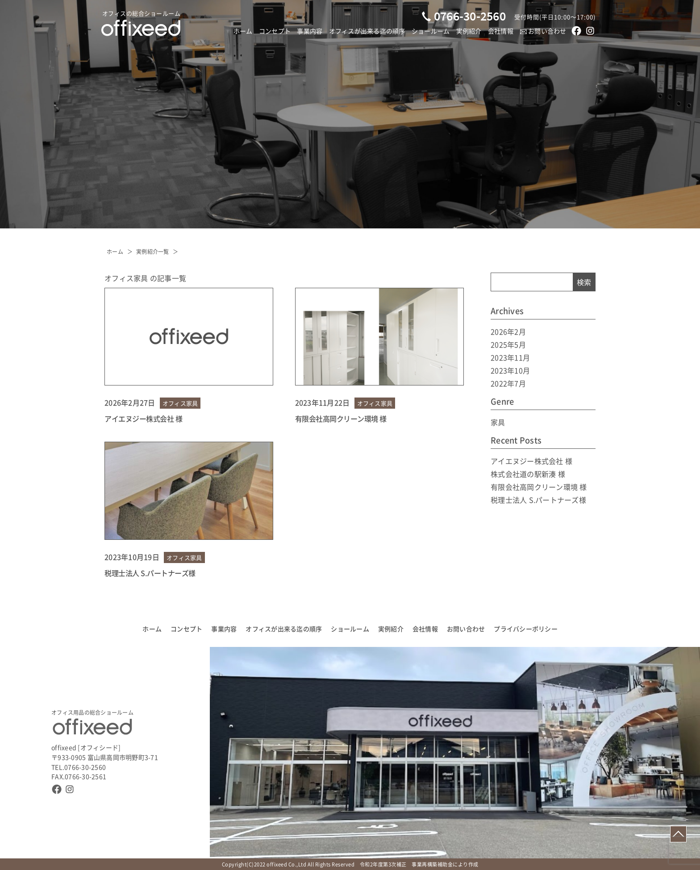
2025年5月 (508, 344)
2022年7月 (508, 383)
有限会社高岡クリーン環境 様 (341, 418)
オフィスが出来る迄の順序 (367, 30)
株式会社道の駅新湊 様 (528, 473)
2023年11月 (510, 357)
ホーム (243, 30)
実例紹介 (469, 30)
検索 (584, 282)
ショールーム (431, 30)
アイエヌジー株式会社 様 (143, 418)
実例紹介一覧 (152, 251)
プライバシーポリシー (526, 628)
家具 (498, 422)
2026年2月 (508, 331)
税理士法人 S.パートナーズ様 (150, 573)
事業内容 (309, 30)
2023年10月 (510, 370)
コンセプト (275, 30)
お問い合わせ (543, 30)
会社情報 (500, 30)
